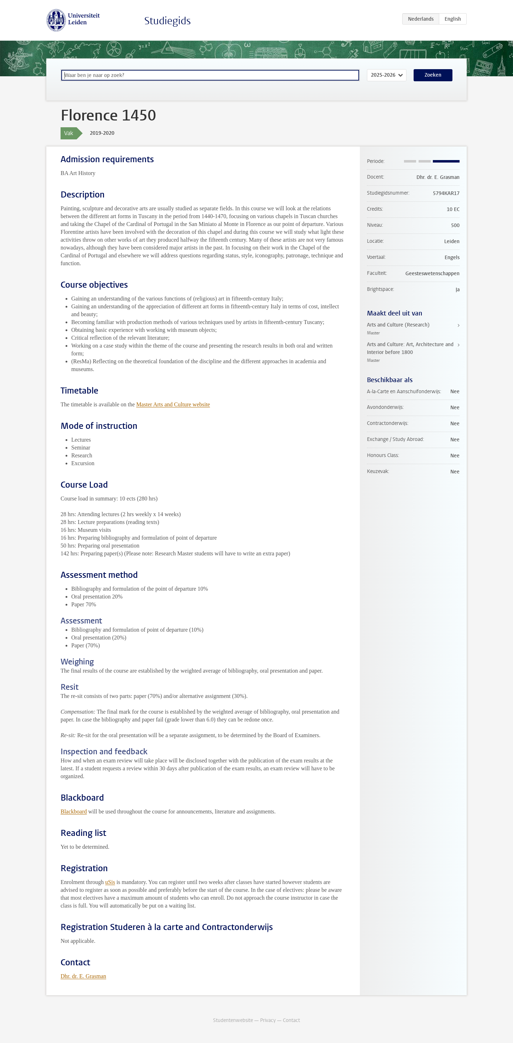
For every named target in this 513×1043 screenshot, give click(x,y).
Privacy (268, 1020)
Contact (291, 1020)
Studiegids (167, 20)
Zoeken (433, 75)
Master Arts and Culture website (173, 404)
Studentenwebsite (233, 1020)
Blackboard (74, 811)
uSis (110, 882)
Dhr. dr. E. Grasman (83, 976)
